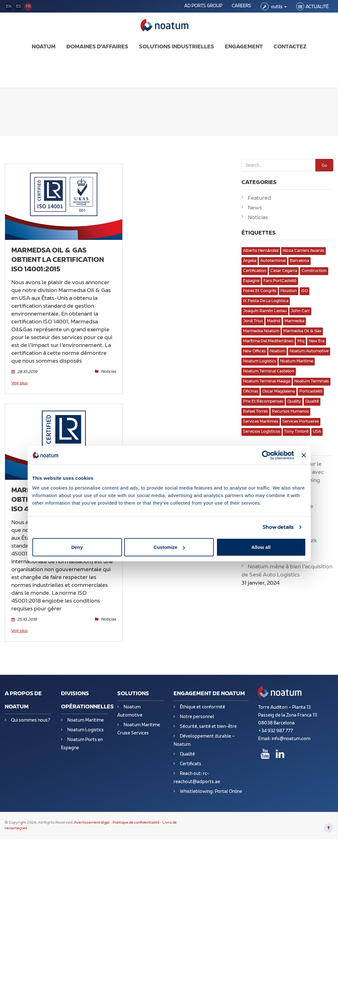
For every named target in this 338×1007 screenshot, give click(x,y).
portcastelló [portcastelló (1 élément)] (310, 391)
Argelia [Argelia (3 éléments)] (249, 261)
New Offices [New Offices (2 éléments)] (254, 351)
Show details (278, 527)
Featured (259, 198)
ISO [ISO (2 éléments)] (304, 291)
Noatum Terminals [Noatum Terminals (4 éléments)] (311, 381)
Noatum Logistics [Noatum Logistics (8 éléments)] (259, 361)
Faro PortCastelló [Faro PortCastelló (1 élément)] (279, 281)
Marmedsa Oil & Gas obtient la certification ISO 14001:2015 (57, 260)
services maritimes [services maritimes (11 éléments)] (260, 422)
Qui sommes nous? (30, 720)
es (18, 6)
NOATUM (44, 47)
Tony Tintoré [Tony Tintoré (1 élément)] (296, 432)
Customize (169, 547)
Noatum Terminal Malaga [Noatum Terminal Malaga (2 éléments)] (266, 381)
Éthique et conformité (202, 707)
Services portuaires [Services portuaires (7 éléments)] (300, 422)
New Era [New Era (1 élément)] (316, 341)
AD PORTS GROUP (203, 6)
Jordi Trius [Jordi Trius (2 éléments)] (253, 321)
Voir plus (19, 383)
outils (278, 7)
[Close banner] (304, 455)
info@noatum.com (291, 739)
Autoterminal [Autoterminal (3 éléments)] (272, 261)
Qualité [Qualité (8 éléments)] (312, 401)
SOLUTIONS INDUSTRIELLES (176, 47)
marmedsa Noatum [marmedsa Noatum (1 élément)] (261, 331)
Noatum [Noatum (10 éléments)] (277, 351)
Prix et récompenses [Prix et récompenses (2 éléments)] (263, 401)
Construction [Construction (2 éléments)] (314, 271)
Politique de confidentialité (136, 822)
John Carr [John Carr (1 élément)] (300, 311)
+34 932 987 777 (275, 731)
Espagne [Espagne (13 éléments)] (251, 281)
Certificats (190, 764)
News (255, 208)
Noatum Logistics (85, 730)
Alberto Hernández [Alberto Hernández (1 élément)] (261, 251)
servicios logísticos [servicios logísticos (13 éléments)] (261, 432)
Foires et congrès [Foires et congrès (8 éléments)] (259, 291)
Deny (77, 547)
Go (324, 165)
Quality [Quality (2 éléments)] (294, 401)
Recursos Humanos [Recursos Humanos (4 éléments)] (290, 411)
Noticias (133, 572)
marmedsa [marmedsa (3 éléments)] (294, 321)
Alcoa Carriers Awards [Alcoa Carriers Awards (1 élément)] (303, 251)
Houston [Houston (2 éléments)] (288, 291)
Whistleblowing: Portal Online (211, 792)
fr (28, 6)
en (8, 6)
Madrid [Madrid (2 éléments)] (273, 321)
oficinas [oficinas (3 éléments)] (250, 391)
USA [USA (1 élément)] (317, 432)
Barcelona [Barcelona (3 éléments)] (299, 261)
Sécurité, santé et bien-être (208, 727)
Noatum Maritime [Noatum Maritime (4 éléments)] (296, 361)
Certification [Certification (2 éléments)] (254, 271)
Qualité (187, 754)
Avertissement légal (92, 822)
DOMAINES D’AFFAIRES (97, 47)
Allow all (261, 547)
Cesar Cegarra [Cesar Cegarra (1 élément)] (283, 271)
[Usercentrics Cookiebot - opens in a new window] (266, 455)
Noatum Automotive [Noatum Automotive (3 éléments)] (309, 351)
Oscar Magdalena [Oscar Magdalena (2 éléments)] (278, 391)
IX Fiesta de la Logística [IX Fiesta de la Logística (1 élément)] (265, 301)
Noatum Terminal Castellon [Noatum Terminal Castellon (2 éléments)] (268, 371)
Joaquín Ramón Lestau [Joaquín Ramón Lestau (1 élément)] (265, 311)
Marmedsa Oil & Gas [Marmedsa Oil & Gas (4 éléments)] (302, 331)
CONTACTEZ (290, 47)
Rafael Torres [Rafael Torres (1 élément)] (255, 411)
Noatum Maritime (85, 720)
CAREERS (241, 6)
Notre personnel (197, 717)
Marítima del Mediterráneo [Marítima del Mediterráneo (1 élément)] (268, 341)
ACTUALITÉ (317, 7)
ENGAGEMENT (244, 47)
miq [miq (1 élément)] (300, 341)
